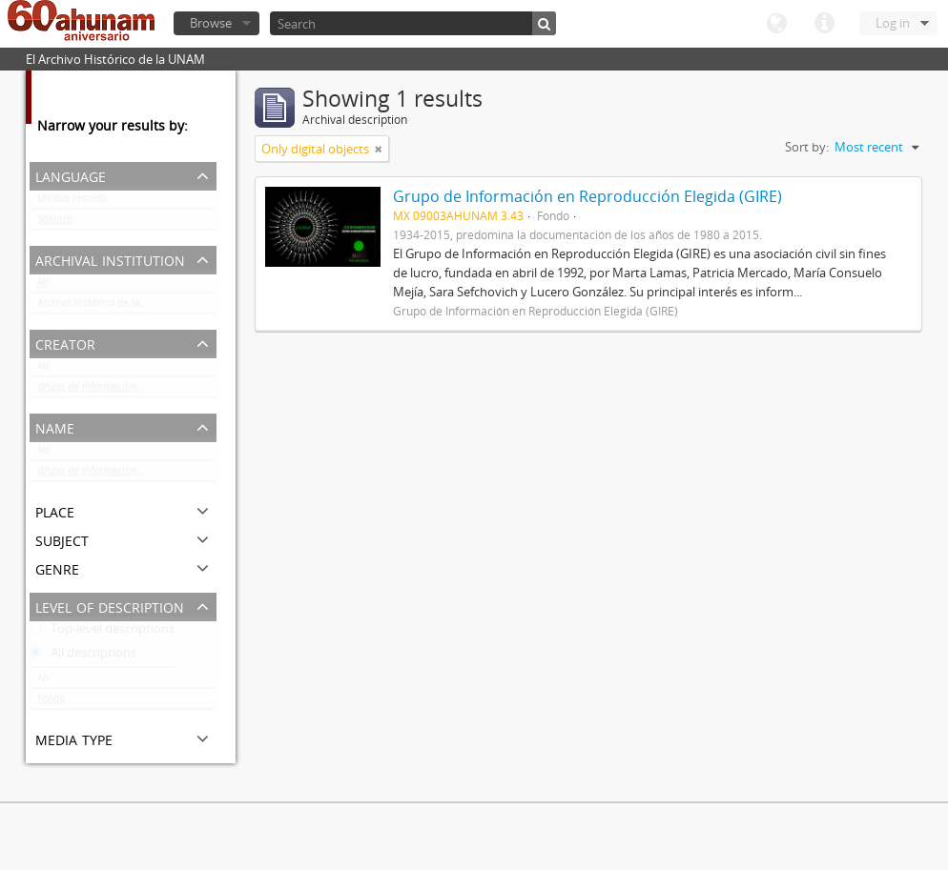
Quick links (824, 24)
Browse (211, 22)
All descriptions (83, 656)
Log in (893, 22)
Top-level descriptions (102, 632)
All (43, 286)
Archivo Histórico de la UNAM (104, 307)
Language (776, 24)
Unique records (72, 202)
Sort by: (807, 146)
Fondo (51, 702)
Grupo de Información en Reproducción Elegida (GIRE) (126, 390)
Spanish (54, 223)
